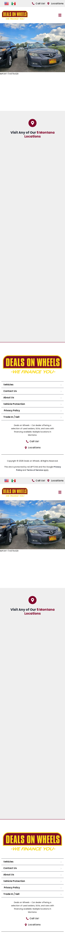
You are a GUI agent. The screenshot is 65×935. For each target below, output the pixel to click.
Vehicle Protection (14, 404)
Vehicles (8, 384)
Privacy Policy (11, 410)
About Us (8, 397)
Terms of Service (35, 470)
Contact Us (10, 391)
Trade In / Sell (11, 417)
